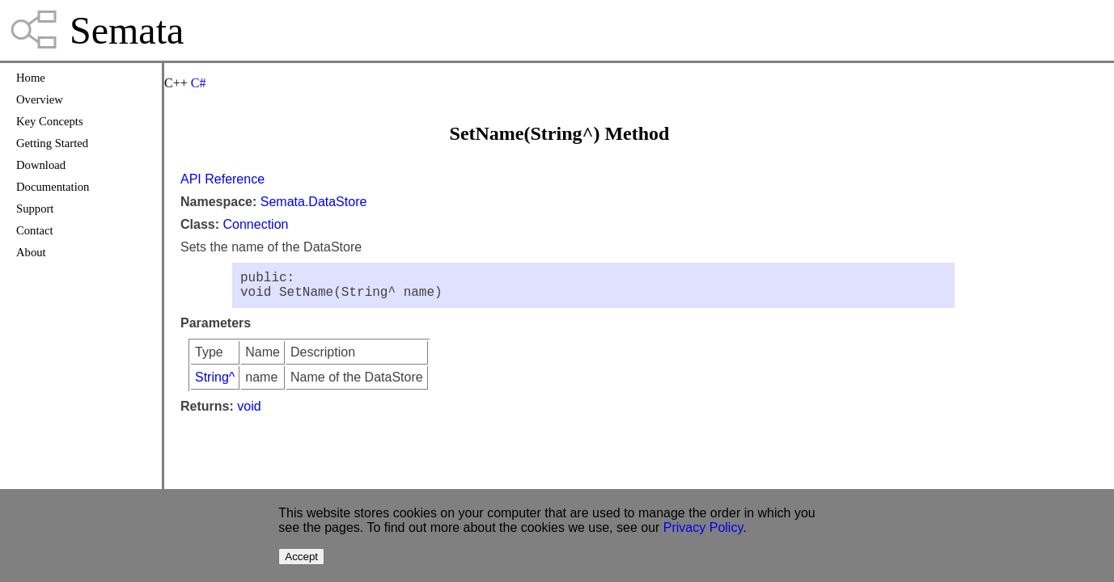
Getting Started (52, 143)
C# (198, 83)
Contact (34, 230)
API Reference (222, 179)
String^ (215, 383)
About (31, 252)
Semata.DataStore (313, 202)
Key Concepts (49, 121)
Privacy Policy (703, 527)
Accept (301, 556)
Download (41, 164)
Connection (255, 224)
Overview (39, 99)
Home (30, 77)
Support (34, 208)
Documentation (52, 186)
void (248, 413)
